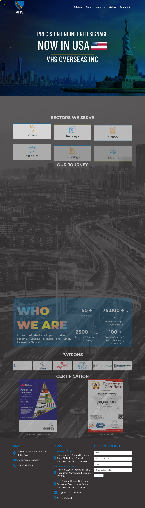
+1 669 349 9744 (25, 465)
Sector (89, 7)
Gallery (112, 7)
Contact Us (125, 7)
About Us (100, 7)
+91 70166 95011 (64, 498)
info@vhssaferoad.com (28, 460)
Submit (99, 476)
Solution (78, 7)
